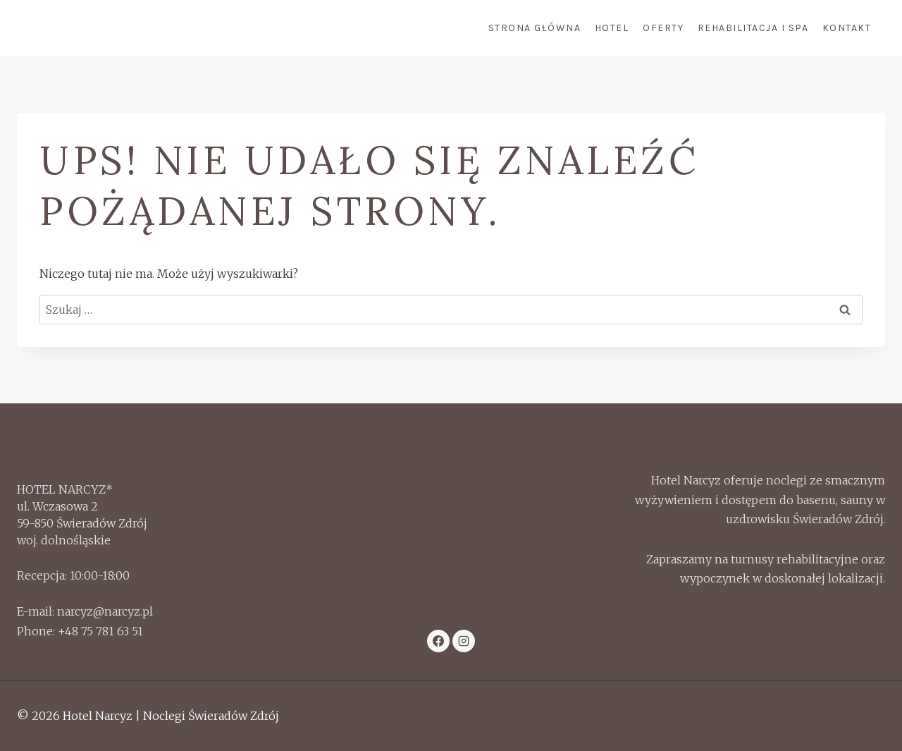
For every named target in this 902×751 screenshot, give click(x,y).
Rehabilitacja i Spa (753, 28)
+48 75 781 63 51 (100, 631)
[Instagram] (463, 641)
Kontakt (847, 28)
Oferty (663, 28)
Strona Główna (534, 28)
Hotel (612, 28)
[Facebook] (438, 641)
